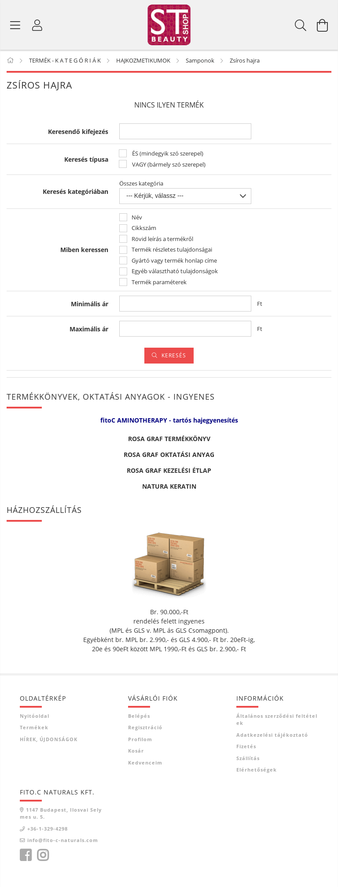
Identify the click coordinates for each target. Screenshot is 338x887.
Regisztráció (145, 730)
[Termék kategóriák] (15, 26)
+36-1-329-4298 (47, 831)
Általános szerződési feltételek (276, 723)
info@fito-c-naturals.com (62, 843)
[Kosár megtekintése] (322, 26)
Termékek (34, 730)
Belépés (139, 719)
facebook (25, 858)
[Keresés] (300, 26)
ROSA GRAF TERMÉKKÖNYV (169, 442)
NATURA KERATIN (169, 489)
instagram (42, 858)
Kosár (136, 753)
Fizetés (246, 749)
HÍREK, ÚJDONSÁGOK (48, 742)
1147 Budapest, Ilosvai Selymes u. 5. (61, 816)
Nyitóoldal (34, 719)
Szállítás (248, 761)
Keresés (174, 358)
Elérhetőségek (256, 772)
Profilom (140, 742)
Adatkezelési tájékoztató (272, 738)
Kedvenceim (145, 765)
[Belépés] (37, 26)
